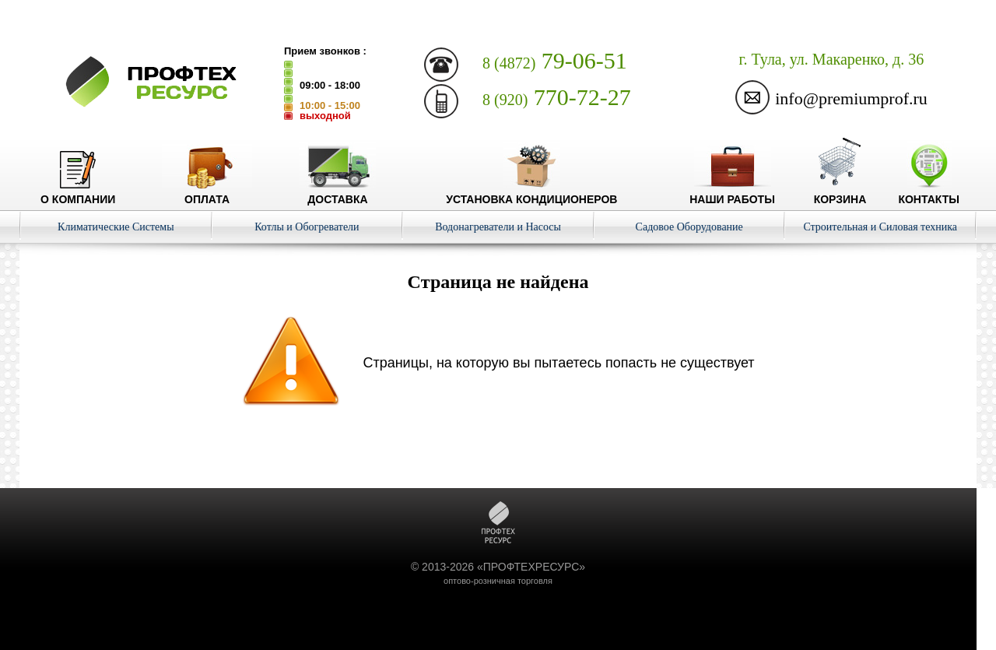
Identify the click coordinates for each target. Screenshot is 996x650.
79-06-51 (554, 60)
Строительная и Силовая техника (880, 227)
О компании (77, 193)
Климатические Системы (116, 227)
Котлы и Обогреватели (306, 227)
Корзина (840, 193)
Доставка (337, 193)
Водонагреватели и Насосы (498, 227)
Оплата (207, 193)
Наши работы (732, 193)
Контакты (928, 193)
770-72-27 (556, 97)
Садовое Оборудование (689, 227)
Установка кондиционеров (531, 193)
